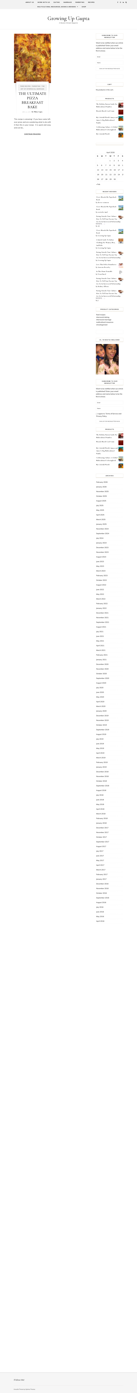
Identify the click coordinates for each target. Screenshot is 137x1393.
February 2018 (102, 818)
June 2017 (100, 856)
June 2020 (100, 692)
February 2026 (102, 482)
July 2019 (99, 739)
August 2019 (101, 734)
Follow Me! (19, 1380)
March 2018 (100, 814)
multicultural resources (104, 322)
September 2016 (102, 898)
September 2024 (102, 533)
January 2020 (101, 711)
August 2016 (101, 902)
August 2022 (101, 585)
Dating (57, 2)
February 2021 (102, 655)
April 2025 (100, 515)
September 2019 (102, 730)
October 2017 (101, 837)
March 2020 (100, 706)
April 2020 (100, 702)
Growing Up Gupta (68, 18)
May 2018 (100, 804)
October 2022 (101, 580)
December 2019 (102, 716)
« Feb (98, 184)
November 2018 (102, 776)
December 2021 (102, 613)
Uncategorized (101, 325)
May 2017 (100, 860)
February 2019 (102, 762)
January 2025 (101, 524)
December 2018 (102, 772)
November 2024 (102, 529)
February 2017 (102, 874)
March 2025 (100, 519)
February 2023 (102, 575)
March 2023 (100, 571)
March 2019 (100, 758)
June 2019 (100, 744)
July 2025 (99, 505)
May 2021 (100, 641)
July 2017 (99, 851)
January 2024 (101, 543)
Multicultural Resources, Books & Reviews (56, 7)
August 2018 (101, 790)
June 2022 (100, 589)
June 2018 (100, 800)
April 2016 (100, 921)
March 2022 (100, 599)
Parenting (79, 2)
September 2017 (102, 842)
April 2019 (100, 753)
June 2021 (100, 636)
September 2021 (102, 622)
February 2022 (102, 603)
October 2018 (101, 781)
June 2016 (100, 912)
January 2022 (101, 608)
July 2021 (99, 632)
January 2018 (101, 823)
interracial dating (102, 317)
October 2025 (101, 496)
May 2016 (100, 916)
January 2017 (101, 879)
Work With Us (44, 2)
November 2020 (102, 669)
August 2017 (101, 846)
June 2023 (100, 561)
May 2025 (100, 510)
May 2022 (100, 594)
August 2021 (101, 627)
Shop (84, 7)
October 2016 (101, 893)
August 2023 (101, 557)
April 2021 (100, 646)
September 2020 (102, 678)
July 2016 (99, 907)
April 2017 (100, 865)
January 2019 (101, 767)
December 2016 (102, 884)
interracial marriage (103, 320)
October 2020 (101, 674)
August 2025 (101, 501)
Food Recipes (25, 86)
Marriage (68, 2)
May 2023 (100, 566)
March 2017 (100, 870)
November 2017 (102, 832)
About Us (30, 2)
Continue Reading (32, 134)
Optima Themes (30, 1389)
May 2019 (100, 748)
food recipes (100, 315)
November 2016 (102, 888)
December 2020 (102, 664)
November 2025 (102, 491)
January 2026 (101, 487)
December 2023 (102, 547)
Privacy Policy (101, 416)
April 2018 (100, 809)
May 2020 (100, 697)
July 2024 (99, 538)
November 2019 (102, 720)
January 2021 (101, 660)
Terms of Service (112, 414)
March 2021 (100, 650)
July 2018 (99, 795)
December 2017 (102, 828)
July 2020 (99, 688)
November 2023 (102, 552)
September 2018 (102, 786)
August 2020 (101, 683)
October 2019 (101, 725)
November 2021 (102, 617)
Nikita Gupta (38, 112)
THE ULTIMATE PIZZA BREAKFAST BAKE (32, 100)
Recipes (91, 2)
